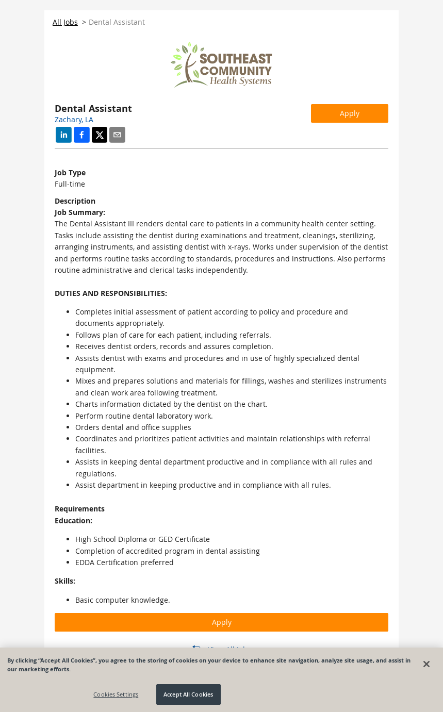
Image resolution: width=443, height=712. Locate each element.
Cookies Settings (115, 694)
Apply (349, 113)
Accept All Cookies (188, 694)
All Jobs (65, 22)
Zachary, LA (74, 119)
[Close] (426, 664)
